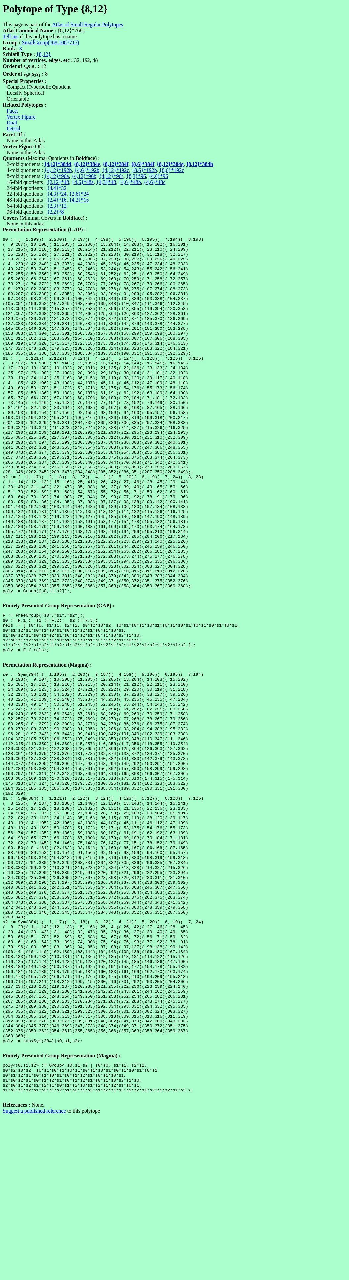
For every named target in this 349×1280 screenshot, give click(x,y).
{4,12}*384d (57, 164)
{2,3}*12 (56, 206)
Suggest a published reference (34, 1274)
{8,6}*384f (142, 164)
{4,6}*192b (87, 170)
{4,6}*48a (83, 182)
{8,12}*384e (87, 164)
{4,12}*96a (56, 176)
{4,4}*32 (56, 188)
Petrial (13, 128)
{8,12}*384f (115, 164)
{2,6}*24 (79, 194)
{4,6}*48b (130, 182)
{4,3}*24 (56, 194)
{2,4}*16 (56, 200)
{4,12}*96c (111, 176)
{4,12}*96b (84, 176)
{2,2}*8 (55, 212)
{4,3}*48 (106, 182)
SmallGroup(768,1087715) (50, 42)
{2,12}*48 (58, 182)
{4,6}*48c (154, 182)
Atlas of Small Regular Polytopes (87, 24)
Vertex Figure (21, 117)
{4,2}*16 (79, 200)
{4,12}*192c (115, 170)
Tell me (10, 36)
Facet (12, 111)
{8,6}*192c (171, 170)
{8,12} (43, 54)
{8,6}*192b (144, 170)
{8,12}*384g (170, 164)
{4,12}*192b (58, 170)
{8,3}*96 (136, 176)
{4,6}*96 (158, 176)
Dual (12, 122)
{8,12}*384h (199, 164)
